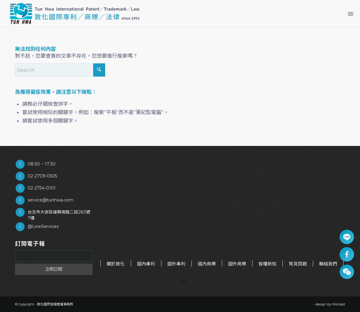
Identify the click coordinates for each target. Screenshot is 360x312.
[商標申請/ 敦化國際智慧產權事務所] (74, 13)
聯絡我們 (328, 264)
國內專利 (146, 264)
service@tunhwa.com (50, 200)
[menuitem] (350, 13)
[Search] (60, 70)
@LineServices (43, 226)
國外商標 (237, 264)
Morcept (338, 304)
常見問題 (298, 264)
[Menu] (350, 13)
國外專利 (176, 264)
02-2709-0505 (42, 176)
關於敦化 (116, 264)
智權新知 (267, 264)
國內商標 (207, 264)
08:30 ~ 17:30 (42, 164)
